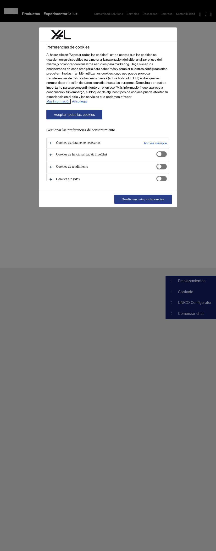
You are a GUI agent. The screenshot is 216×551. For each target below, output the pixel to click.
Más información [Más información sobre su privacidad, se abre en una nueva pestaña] (58, 101)
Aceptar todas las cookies (74, 114)
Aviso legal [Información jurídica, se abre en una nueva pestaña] (79, 101)
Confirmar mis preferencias (143, 199)
